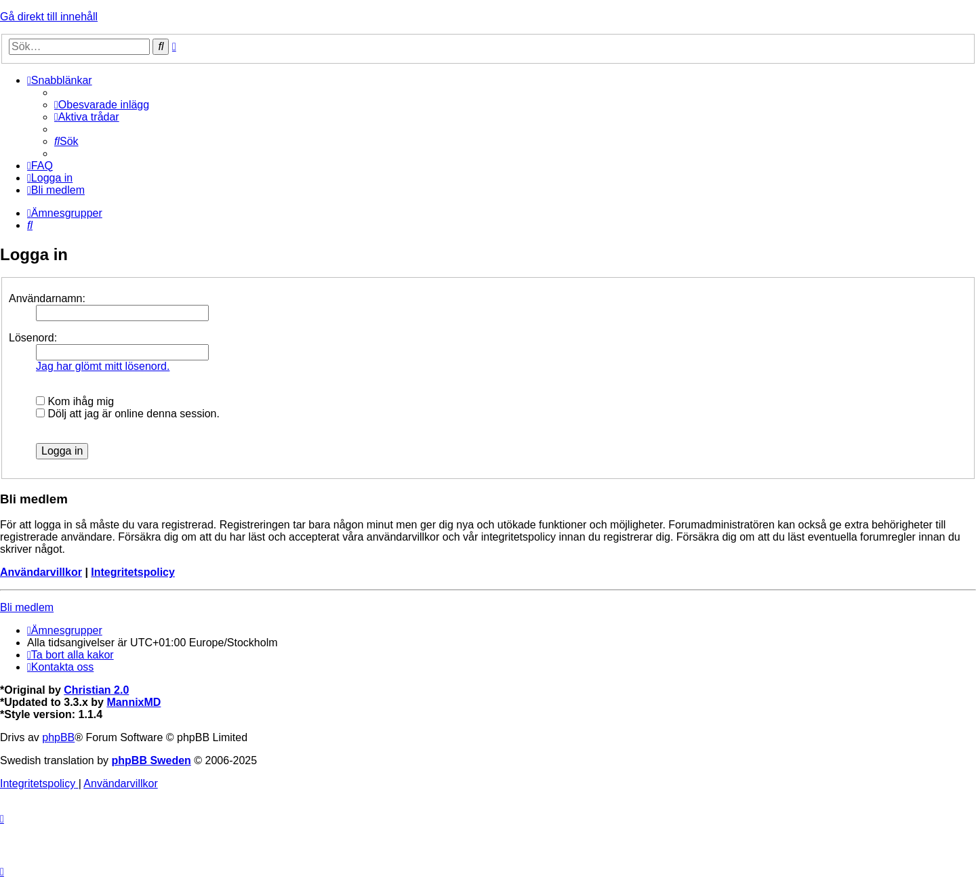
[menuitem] (101, 104)
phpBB (58, 737)
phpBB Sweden (151, 760)
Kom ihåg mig (75, 401)
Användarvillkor (41, 572)
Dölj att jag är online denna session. (128, 413)
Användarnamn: (47, 298)
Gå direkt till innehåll (49, 16)
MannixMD (133, 702)
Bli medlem (27, 607)
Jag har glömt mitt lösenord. (102, 366)
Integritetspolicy (133, 572)
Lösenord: (33, 337)
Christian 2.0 (96, 690)
